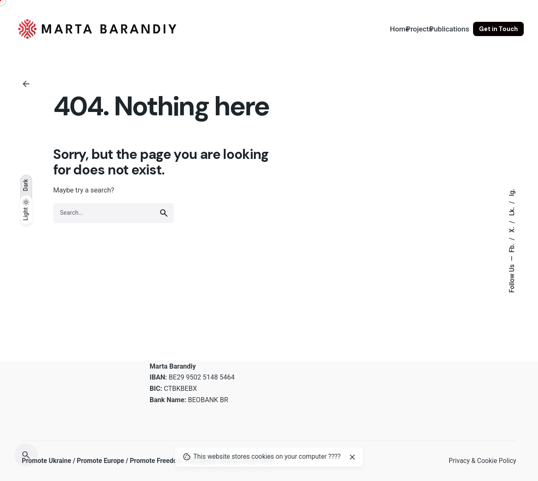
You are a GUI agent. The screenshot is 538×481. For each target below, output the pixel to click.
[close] (352, 457)
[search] (164, 213)
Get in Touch (498, 29)
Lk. (512, 210)
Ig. (512, 192)
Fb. (512, 247)
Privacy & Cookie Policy (482, 461)
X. (512, 228)
